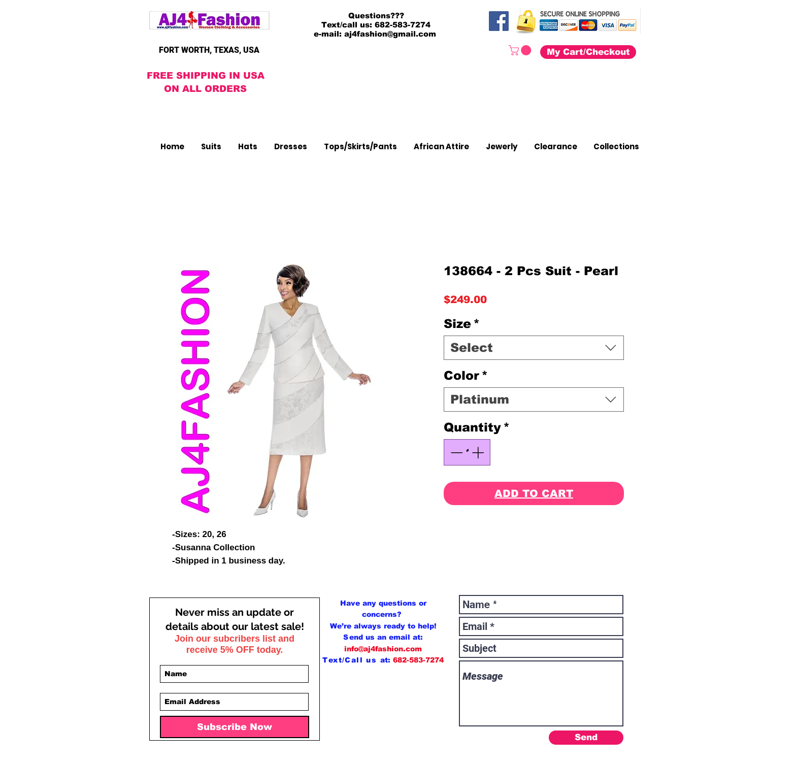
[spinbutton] (467, 452)
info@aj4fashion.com (383, 649)
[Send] (586, 737)
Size (462, 323)
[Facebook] (499, 21)
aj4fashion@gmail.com (390, 33)
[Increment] (479, 452)
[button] (521, 50)
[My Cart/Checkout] (588, 52)
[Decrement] (455, 452)
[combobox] (534, 348)
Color (466, 375)
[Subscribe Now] (234, 727)
